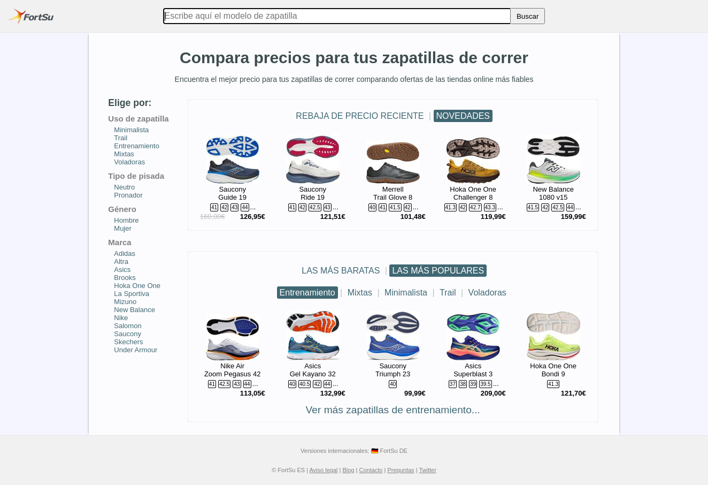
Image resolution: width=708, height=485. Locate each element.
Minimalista (405, 292)
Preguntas (400, 470)
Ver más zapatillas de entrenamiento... (393, 409)
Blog (348, 470)
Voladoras (487, 292)
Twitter (427, 470)
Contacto (370, 470)
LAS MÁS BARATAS (341, 270)
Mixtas (360, 292)
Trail (448, 292)
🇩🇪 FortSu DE (389, 451)
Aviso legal (323, 470)
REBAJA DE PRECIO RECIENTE (360, 115)
